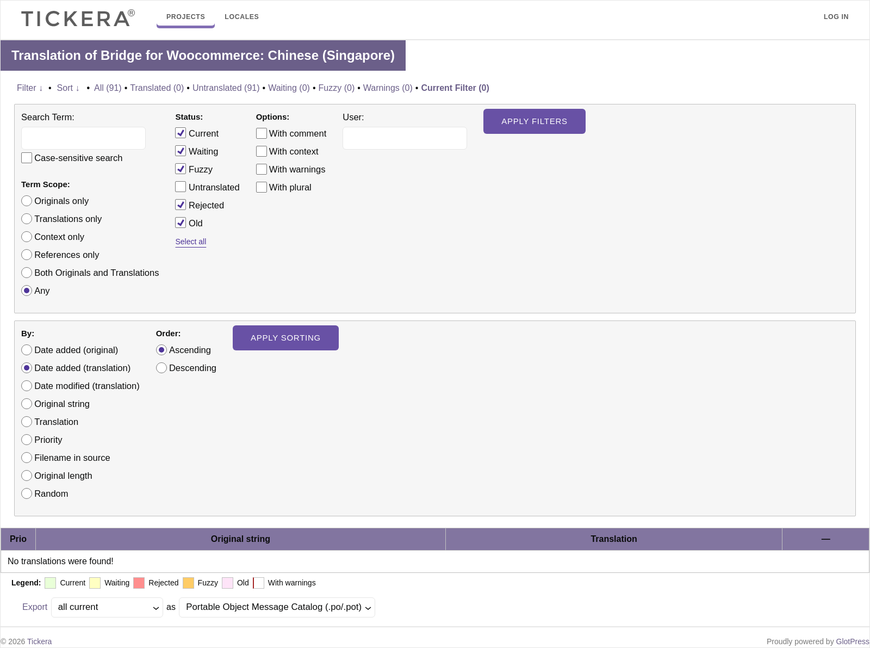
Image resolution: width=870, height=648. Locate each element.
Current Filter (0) (455, 87)
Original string (62, 404)
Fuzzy (194, 168)
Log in (836, 17)
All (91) (108, 87)
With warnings (297, 169)
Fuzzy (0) (337, 87)
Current (197, 132)
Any (41, 290)
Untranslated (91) (226, 87)
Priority (48, 440)
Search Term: (47, 117)
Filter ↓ (30, 87)
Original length (63, 475)
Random (51, 493)
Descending (192, 368)
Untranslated (207, 186)
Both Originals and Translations (96, 272)
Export (34, 607)
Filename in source (72, 457)
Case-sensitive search (78, 158)
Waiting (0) (289, 87)
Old (188, 222)
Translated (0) (157, 87)
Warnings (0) (388, 87)
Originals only (61, 201)
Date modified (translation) (87, 386)
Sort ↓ (68, 87)
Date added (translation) (82, 368)
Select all (190, 241)
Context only (59, 237)
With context (294, 151)
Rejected (199, 204)
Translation (56, 422)
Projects (185, 17)
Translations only (68, 219)
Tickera (39, 641)
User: (353, 117)
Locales (242, 17)
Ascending (190, 350)
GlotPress (852, 641)
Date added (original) (76, 350)
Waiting (196, 150)
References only (66, 255)
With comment (297, 133)
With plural (290, 187)
